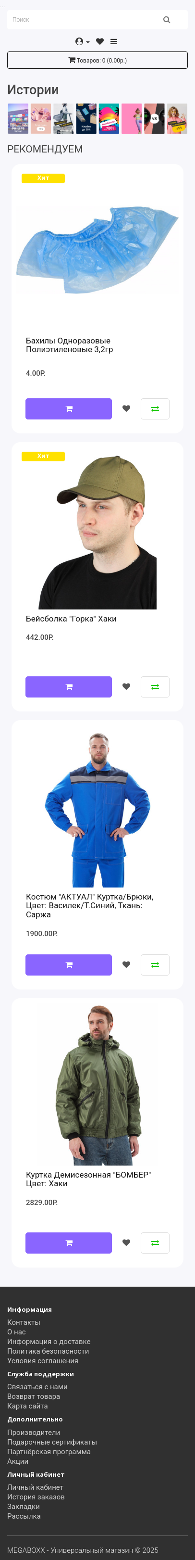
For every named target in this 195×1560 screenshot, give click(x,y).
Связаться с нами (37, 1386)
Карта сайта (27, 1406)
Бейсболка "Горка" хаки (71, 618)
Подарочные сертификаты (52, 1442)
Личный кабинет (35, 1487)
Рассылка (24, 1516)
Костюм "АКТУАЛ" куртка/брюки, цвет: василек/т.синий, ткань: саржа (89, 905)
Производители (33, 1432)
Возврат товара (33, 1396)
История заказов (36, 1497)
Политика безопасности (48, 1351)
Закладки (23, 1506)
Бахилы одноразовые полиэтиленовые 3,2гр (69, 345)
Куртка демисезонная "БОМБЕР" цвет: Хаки (88, 1179)
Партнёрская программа (49, 1451)
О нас (16, 1332)
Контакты (23, 1322)
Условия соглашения (42, 1361)
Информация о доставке (49, 1341)
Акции (17, 1461)
